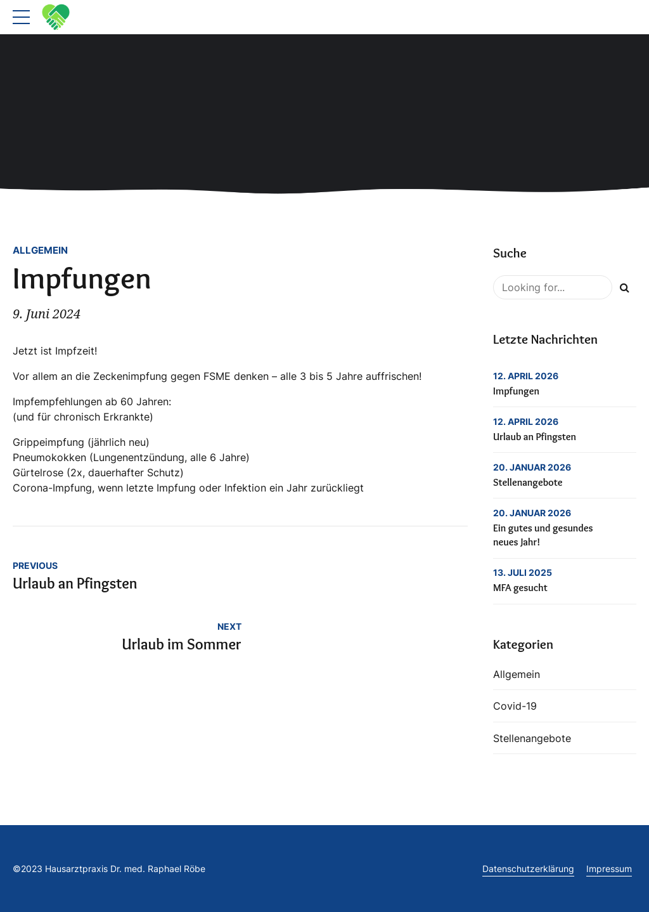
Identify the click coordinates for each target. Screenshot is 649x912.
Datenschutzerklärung (528, 868)
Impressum (609, 868)
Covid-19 (515, 706)
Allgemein (40, 250)
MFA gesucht (520, 588)
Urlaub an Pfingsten (534, 437)
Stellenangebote (527, 482)
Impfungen (516, 391)
